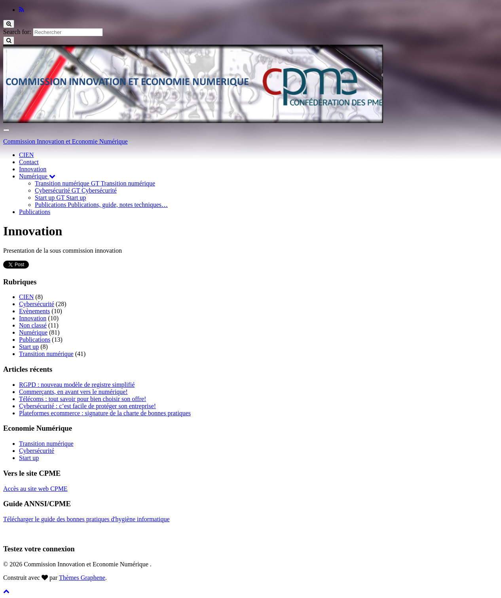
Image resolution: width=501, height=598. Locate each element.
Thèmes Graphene (82, 577)
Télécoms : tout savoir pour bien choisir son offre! (82, 399)
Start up (60, 197)
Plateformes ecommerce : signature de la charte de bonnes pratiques (105, 413)
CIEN (26, 154)
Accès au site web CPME (35, 488)
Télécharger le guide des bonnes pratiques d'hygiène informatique (86, 519)
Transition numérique (95, 183)
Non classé (33, 325)
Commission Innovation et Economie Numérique (65, 141)
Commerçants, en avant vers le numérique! (73, 391)
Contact (29, 162)
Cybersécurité (76, 190)
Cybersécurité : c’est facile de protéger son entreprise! (87, 406)
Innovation (32, 169)
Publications (101, 204)
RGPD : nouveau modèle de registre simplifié (77, 384)
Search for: (17, 31)
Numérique (37, 176)
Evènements (34, 311)
